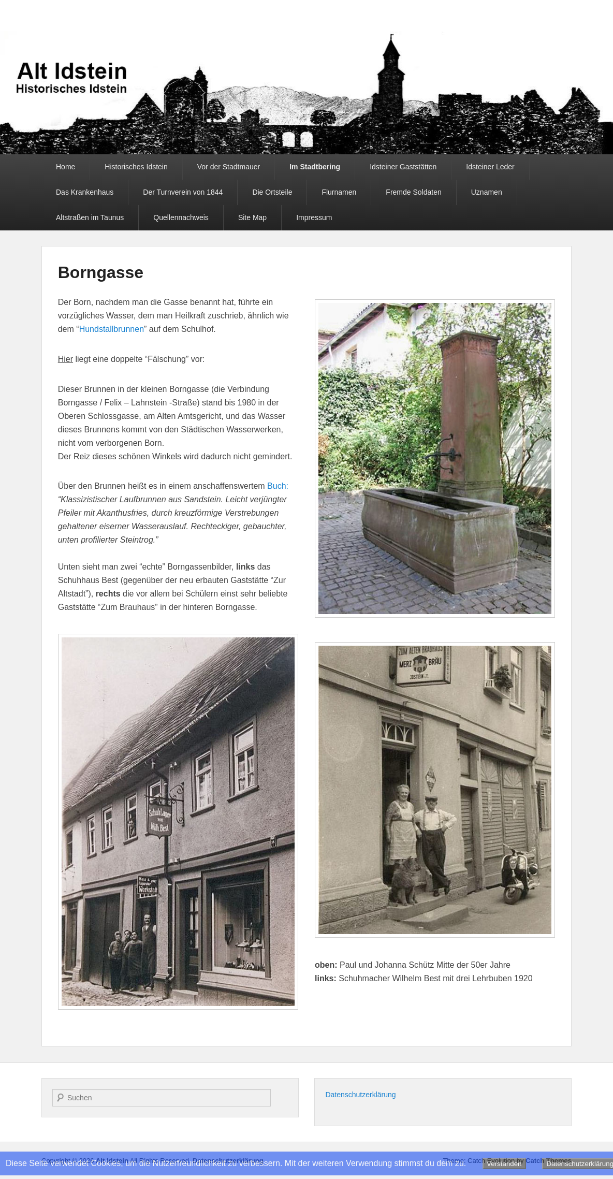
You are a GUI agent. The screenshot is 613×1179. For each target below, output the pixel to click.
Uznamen (486, 192)
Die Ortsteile (272, 192)
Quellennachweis (181, 217)
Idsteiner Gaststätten (403, 167)
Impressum (314, 217)
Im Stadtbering (314, 167)
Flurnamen (339, 192)
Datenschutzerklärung (360, 1094)
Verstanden (504, 1164)
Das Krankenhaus (84, 192)
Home (65, 167)
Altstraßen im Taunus (90, 217)
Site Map (252, 217)
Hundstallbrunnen (111, 329)
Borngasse (100, 272)
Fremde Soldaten (413, 192)
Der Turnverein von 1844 (183, 192)
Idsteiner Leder (490, 167)
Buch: (277, 486)
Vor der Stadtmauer (228, 167)
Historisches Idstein (136, 167)
